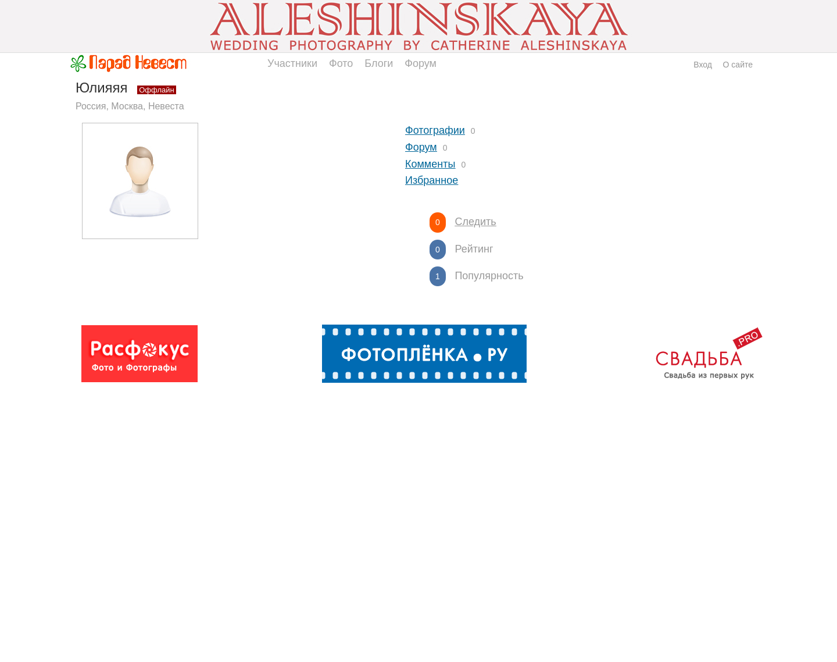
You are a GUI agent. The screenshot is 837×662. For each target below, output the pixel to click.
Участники (292, 63)
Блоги (378, 63)
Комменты (430, 164)
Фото (341, 63)
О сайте (738, 64)
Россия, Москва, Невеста (130, 106)
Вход (702, 64)
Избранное (431, 180)
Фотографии (435, 130)
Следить (475, 221)
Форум (421, 63)
